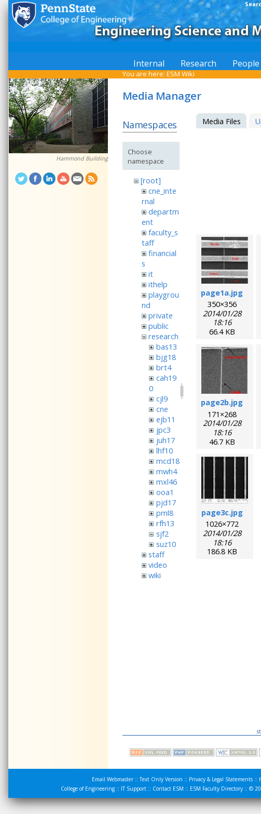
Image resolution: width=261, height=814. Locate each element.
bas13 (166, 346)
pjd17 (166, 502)
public (158, 326)
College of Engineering (88, 788)
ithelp (158, 284)
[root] (151, 180)
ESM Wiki (181, 73)
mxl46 (166, 481)
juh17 (165, 440)
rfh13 (165, 523)
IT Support (133, 788)
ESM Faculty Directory (216, 788)
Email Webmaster (112, 779)
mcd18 (168, 461)
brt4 (163, 367)
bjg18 (166, 357)
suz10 (166, 544)
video (157, 564)
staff (156, 554)
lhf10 (164, 450)
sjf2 (162, 533)
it (150, 274)
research (163, 336)
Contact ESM (168, 788)
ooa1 (165, 492)
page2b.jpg (222, 402)
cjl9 (162, 398)
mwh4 (166, 471)
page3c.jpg (222, 512)
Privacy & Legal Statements (221, 779)
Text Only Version (161, 779)
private (160, 315)
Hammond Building (82, 158)
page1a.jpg (222, 292)
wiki (154, 575)
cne (162, 409)
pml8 (164, 513)
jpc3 (163, 429)
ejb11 (165, 419)
